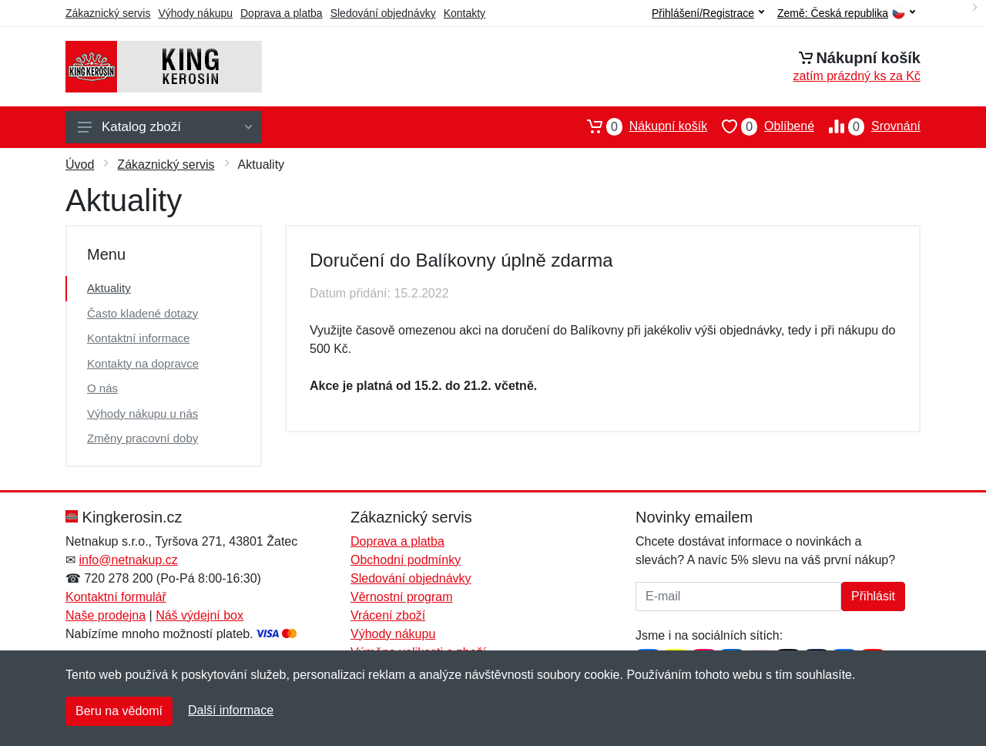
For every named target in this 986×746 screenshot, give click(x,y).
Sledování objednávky (383, 13)
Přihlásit (873, 596)
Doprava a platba (281, 13)
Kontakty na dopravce (143, 363)
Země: (846, 13)
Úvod (79, 164)
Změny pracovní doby (142, 438)
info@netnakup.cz (128, 559)
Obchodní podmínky (405, 559)
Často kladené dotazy (142, 313)
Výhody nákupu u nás (142, 413)
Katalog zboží (165, 126)
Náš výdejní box (199, 615)
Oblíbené (760, 126)
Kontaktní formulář (115, 596)
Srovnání (867, 126)
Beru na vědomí (119, 710)
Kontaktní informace (138, 337)
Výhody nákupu (195, 13)
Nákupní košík (639, 126)
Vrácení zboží (387, 615)
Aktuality (109, 287)
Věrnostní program (401, 596)
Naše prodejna (105, 615)
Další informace (230, 710)
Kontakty (464, 13)
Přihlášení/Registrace (708, 13)
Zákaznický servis (107, 13)
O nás (102, 388)
